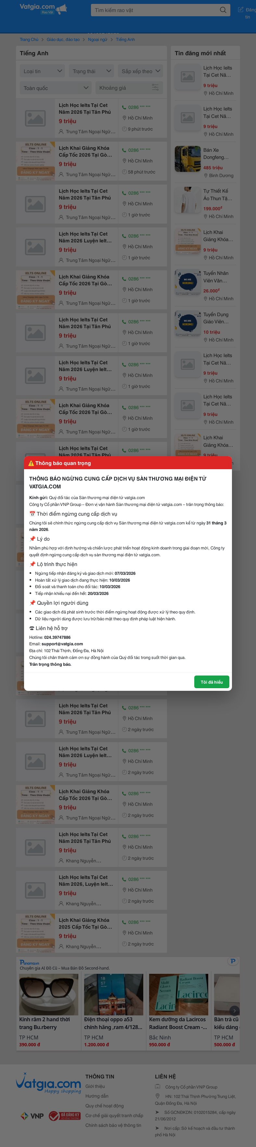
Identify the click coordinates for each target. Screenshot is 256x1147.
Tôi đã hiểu (212, 682)
